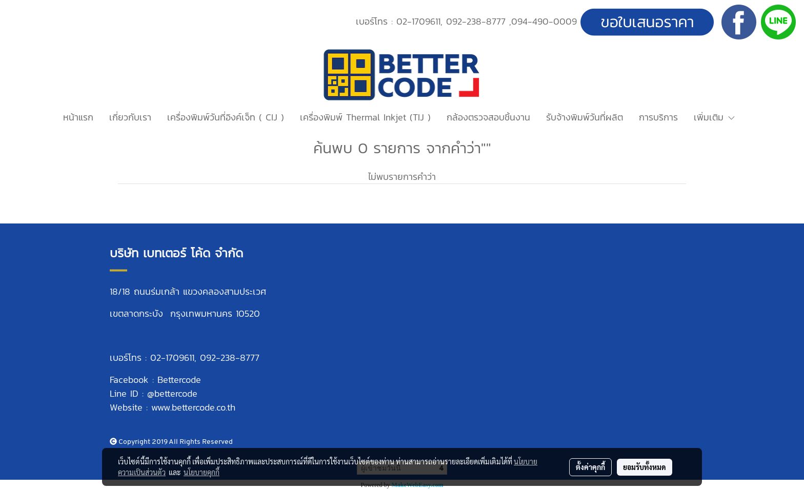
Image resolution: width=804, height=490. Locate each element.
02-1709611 (418, 21)
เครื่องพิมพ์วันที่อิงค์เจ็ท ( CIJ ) (225, 117)
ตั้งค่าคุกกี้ (590, 467)
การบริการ (658, 117)
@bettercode (172, 393)
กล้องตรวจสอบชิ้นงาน (488, 117)
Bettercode (179, 379)
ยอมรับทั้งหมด (644, 467)
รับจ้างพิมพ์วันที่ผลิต (584, 117)
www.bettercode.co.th (193, 407)
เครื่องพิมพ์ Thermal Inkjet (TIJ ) (365, 117)
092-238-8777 (476, 21)
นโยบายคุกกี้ (201, 472)
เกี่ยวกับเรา (130, 117)
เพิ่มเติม (715, 117)
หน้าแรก (78, 117)
